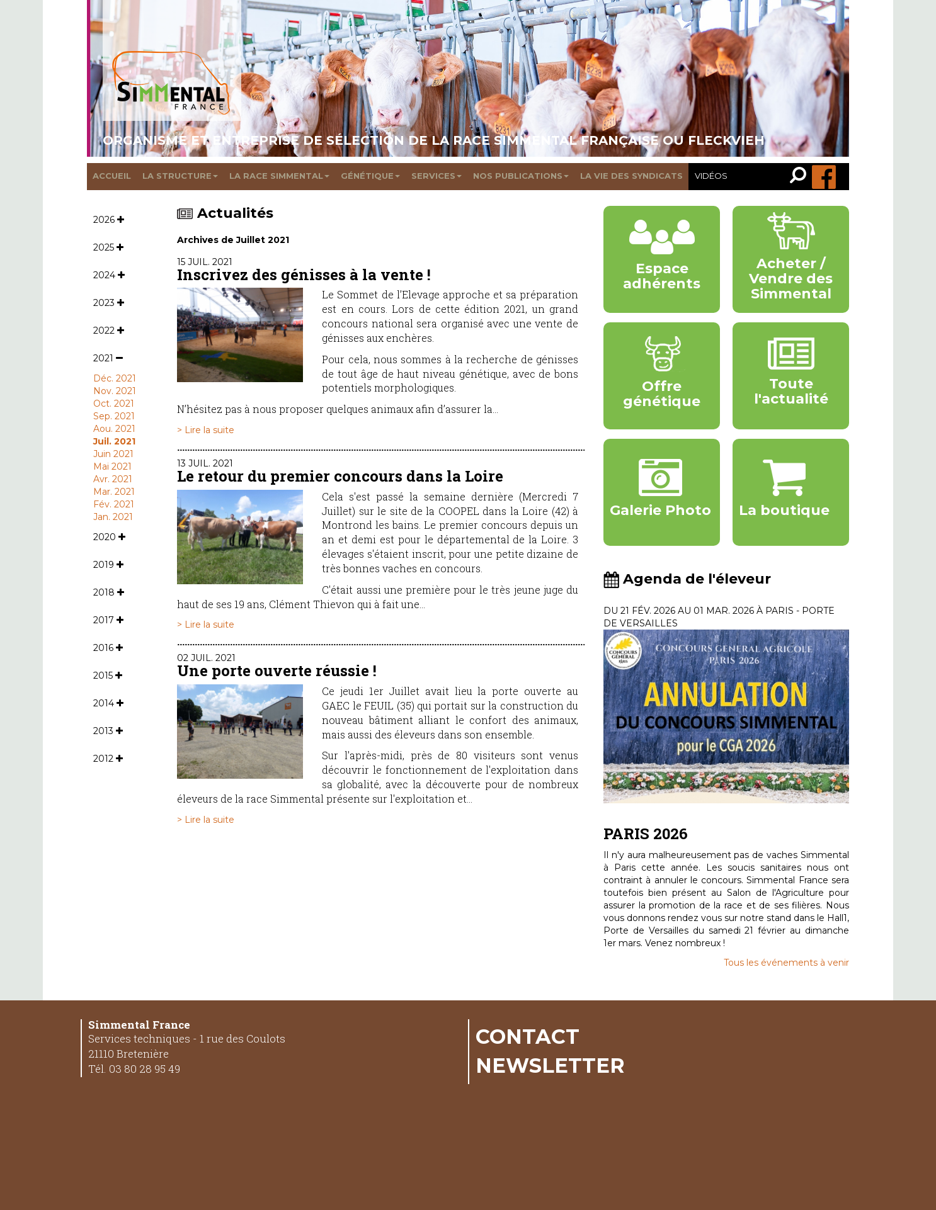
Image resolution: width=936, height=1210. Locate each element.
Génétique (370, 176)
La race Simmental (279, 176)
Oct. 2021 (113, 403)
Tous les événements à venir (786, 962)
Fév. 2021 (113, 504)
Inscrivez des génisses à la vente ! (304, 274)
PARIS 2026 (645, 833)
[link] (801, 176)
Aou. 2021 (114, 428)
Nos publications (521, 176)
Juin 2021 (113, 454)
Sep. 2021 (114, 416)
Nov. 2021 (114, 391)
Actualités (225, 213)
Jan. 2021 (113, 517)
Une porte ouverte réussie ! (277, 670)
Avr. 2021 (112, 479)
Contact (527, 1036)
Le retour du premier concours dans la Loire (340, 476)
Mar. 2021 (114, 491)
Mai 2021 (112, 466)
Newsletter (550, 1065)
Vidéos (711, 176)
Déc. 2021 (114, 378)
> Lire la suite (205, 430)
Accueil (112, 176)
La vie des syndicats (631, 176)
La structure (180, 176)
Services (436, 176)
